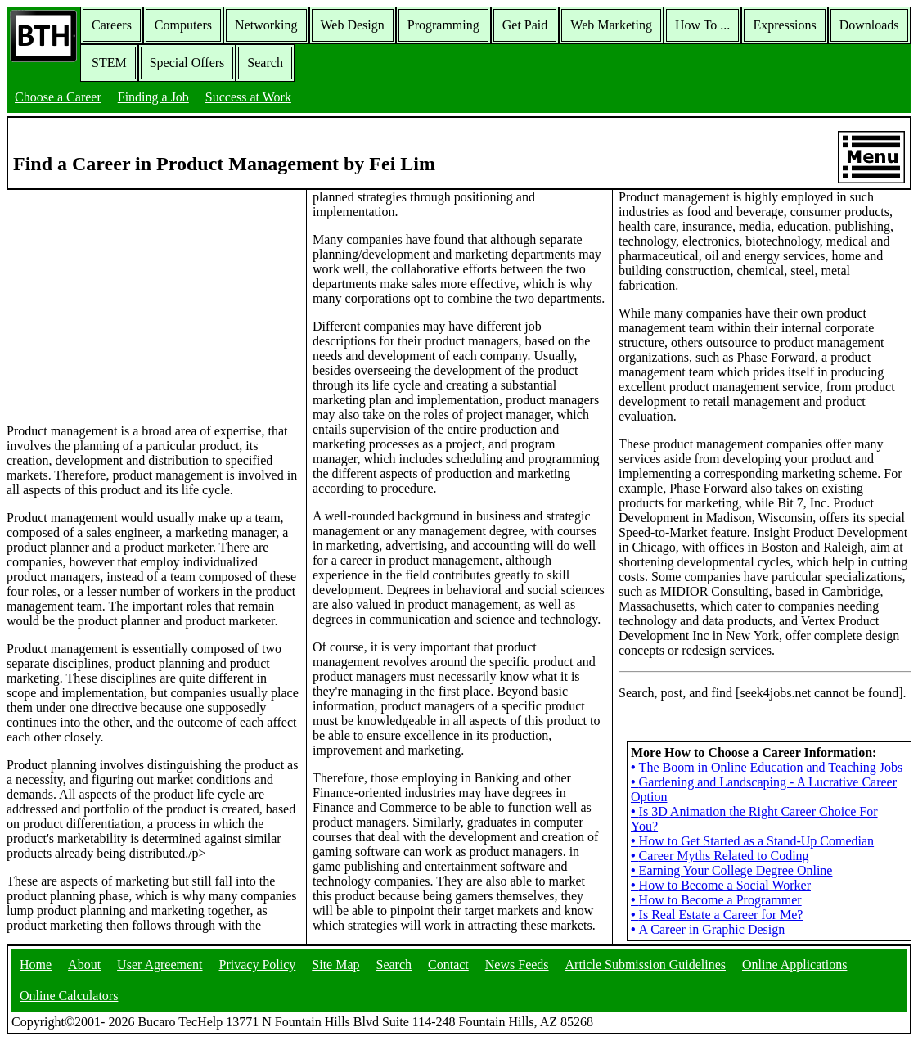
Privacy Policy (257, 964)
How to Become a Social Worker (721, 885)
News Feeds (517, 964)
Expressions (784, 25)
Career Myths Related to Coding (720, 856)
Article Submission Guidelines (645, 964)
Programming (443, 25)
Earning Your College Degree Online (731, 870)
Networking (266, 25)
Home (36, 964)
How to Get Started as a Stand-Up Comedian (752, 841)
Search (265, 63)
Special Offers (187, 63)
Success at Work (248, 97)
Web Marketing (611, 25)
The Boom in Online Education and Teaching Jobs (766, 767)
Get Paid (525, 25)
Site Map (335, 964)
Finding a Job (153, 97)
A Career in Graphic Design (708, 929)
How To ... (702, 25)
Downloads (869, 25)
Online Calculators (69, 996)
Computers (183, 25)
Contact (448, 964)
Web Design (353, 25)
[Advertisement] (153, 305)
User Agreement (159, 964)
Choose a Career (58, 97)
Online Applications (794, 964)
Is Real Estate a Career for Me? (717, 915)
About (84, 964)
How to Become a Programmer (716, 900)
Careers (112, 25)
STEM (109, 63)
